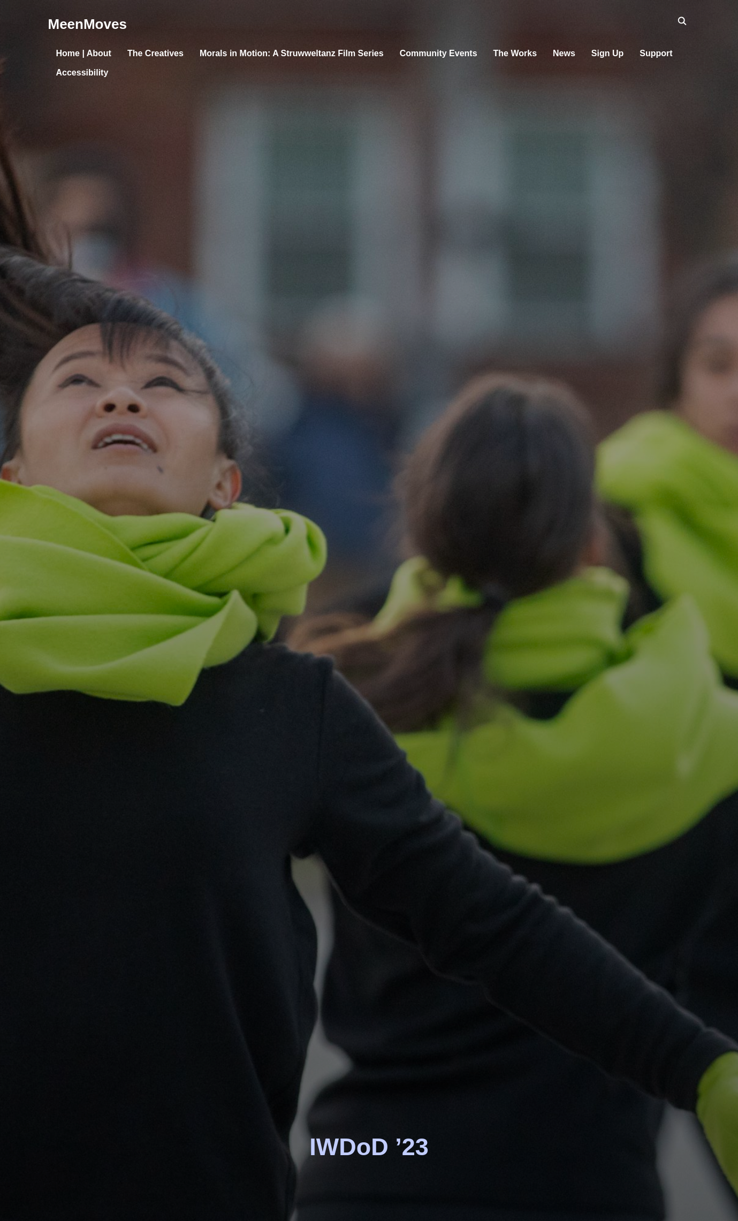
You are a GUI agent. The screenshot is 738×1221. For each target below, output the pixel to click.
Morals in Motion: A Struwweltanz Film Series (292, 53)
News (564, 53)
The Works (515, 53)
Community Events (438, 53)
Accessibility (82, 72)
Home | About (83, 53)
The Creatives (155, 53)
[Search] (682, 20)
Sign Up (607, 53)
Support (656, 53)
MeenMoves (87, 24)
